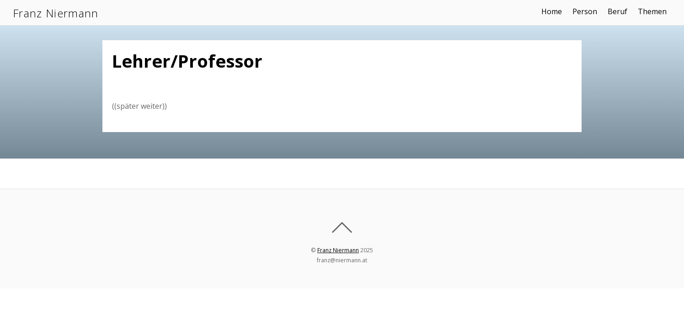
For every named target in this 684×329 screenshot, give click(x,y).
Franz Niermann (338, 250)
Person (584, 11)
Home (551, 11)
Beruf (617, 11)
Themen (652, 11)
